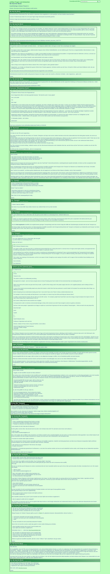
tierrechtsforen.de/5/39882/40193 (92, 367)
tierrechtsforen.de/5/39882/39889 (93, 42)
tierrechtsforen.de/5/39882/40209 (93, 560)
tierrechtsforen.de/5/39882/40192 (93, 349)
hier (14, 209)
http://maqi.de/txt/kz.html (34, 530)
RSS (79, 1)
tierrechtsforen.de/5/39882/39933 (93, 87)
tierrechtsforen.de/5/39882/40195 (93, 543)
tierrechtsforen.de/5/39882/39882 (93, 11)
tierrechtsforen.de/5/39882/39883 (93, 24)
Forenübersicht (73, 1)
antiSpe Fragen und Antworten (19, 2)
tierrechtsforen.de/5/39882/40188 (93, 233)
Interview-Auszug (23, 568)
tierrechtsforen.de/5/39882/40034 (93, 180)
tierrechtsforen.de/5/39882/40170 (93, 505)
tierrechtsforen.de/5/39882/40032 (93, 151)
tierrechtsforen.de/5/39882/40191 (93, 344)
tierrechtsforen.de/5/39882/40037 (93, 403)
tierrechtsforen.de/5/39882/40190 (93, 266)
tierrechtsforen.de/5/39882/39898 (93, 78)
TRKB (40, 513)
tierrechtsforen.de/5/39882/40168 (93, 416)
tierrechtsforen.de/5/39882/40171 (93, 211)
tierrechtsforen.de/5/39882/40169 (93, 454)
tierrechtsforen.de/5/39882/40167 (93, 200)
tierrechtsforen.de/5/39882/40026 (93, 127)
